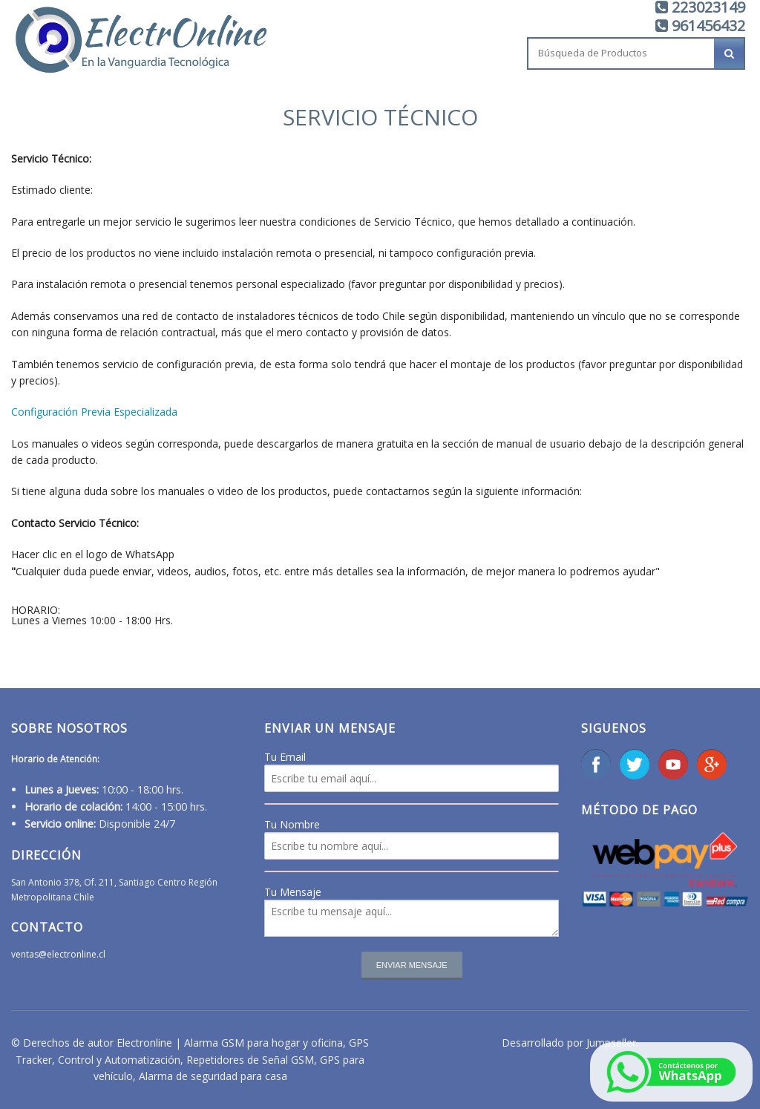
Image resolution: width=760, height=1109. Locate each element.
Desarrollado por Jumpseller (569, 1043)
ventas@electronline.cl (58, 954)
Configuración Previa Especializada (94, 412)
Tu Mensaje (292, 892)
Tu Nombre (292, 824)
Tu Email (285, 757)
